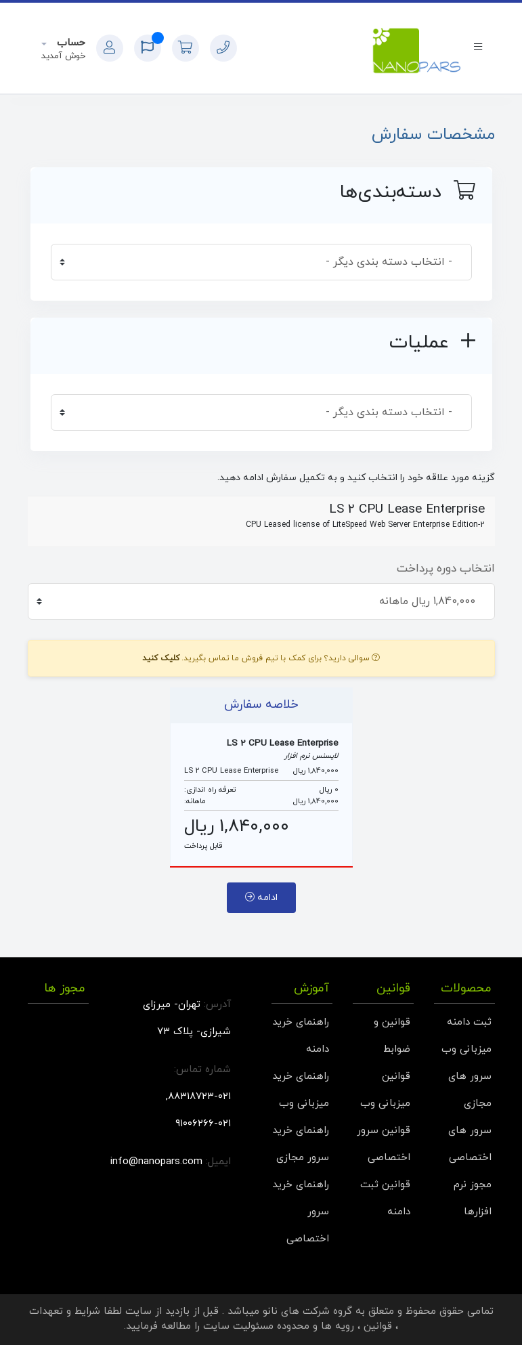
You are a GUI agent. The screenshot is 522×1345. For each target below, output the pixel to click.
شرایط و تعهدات (64, 1311)
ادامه (261, 897)
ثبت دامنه (469, 1022)
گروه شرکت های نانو (307, 1311)
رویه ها (337, 1326)
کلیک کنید (160, 658)
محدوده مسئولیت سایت (256, 1326)
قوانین (378, 1326)
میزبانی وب (466, 1049)
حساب (69, 43)
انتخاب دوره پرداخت (446, 569)
